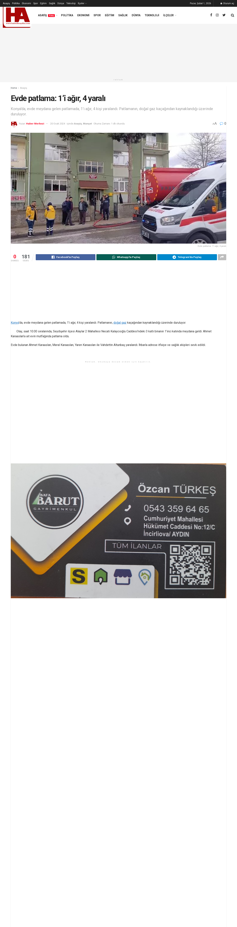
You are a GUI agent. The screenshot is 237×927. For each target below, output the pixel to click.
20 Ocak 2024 (57, 123)
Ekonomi (26, 3)
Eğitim (43, 3)
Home (14, 88)
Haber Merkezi (35, 123)
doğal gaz (119, 323)
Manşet (87, 123)
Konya (15, 323)
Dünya (60, 3)
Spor (35, 3)
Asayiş (6, 3)
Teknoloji (71, 3)
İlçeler (81, 3)
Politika (16, 3)
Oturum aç (227, 3)
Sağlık (52, 3)
